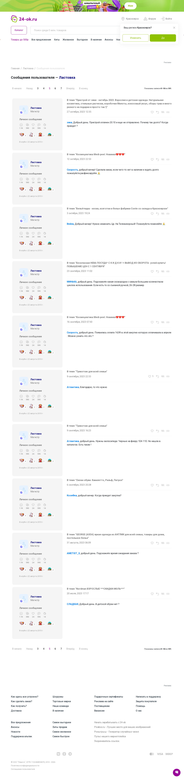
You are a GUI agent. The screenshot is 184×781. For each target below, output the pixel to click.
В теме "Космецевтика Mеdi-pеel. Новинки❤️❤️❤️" (96, 154)
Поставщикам (102, 706)
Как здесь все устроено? (24, 696)
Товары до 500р (19, 39)
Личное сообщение (30, 119)
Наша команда (61, 706)
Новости (15, 731)
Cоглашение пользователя (23, 769)
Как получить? (19, 706)
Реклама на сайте (103, 701)
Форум (150, 19)
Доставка (16, 710)
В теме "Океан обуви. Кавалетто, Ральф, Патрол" (95, 480)
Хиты (57, 39)
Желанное (68, 39)
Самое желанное (62, 731)
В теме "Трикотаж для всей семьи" (87, 371)
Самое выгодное (62, 722)
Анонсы (109, 39)
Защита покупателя (146, 701)
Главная (15, 68)
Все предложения (41, 39)
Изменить (135, 38)
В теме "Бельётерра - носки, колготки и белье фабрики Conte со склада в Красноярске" (117, 208)
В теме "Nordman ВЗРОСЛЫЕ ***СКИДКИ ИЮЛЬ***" (96, 588)
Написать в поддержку (148, 696)
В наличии (96, 39)
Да (162, 38)
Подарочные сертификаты (108, 696)
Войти (166, 19)
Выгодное (82, 39)
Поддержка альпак (21, 736)
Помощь (140, 706)
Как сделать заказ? (21, 701)
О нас (139, 710)
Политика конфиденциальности (25, 766)
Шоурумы (58, 696)
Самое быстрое (61, 736)
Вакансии (99, 710)
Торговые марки (62, 701)
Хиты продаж (60, 727)
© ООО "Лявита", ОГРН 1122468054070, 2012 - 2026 (33, 762)
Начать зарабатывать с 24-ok (110, 722)
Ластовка (28, 68)
